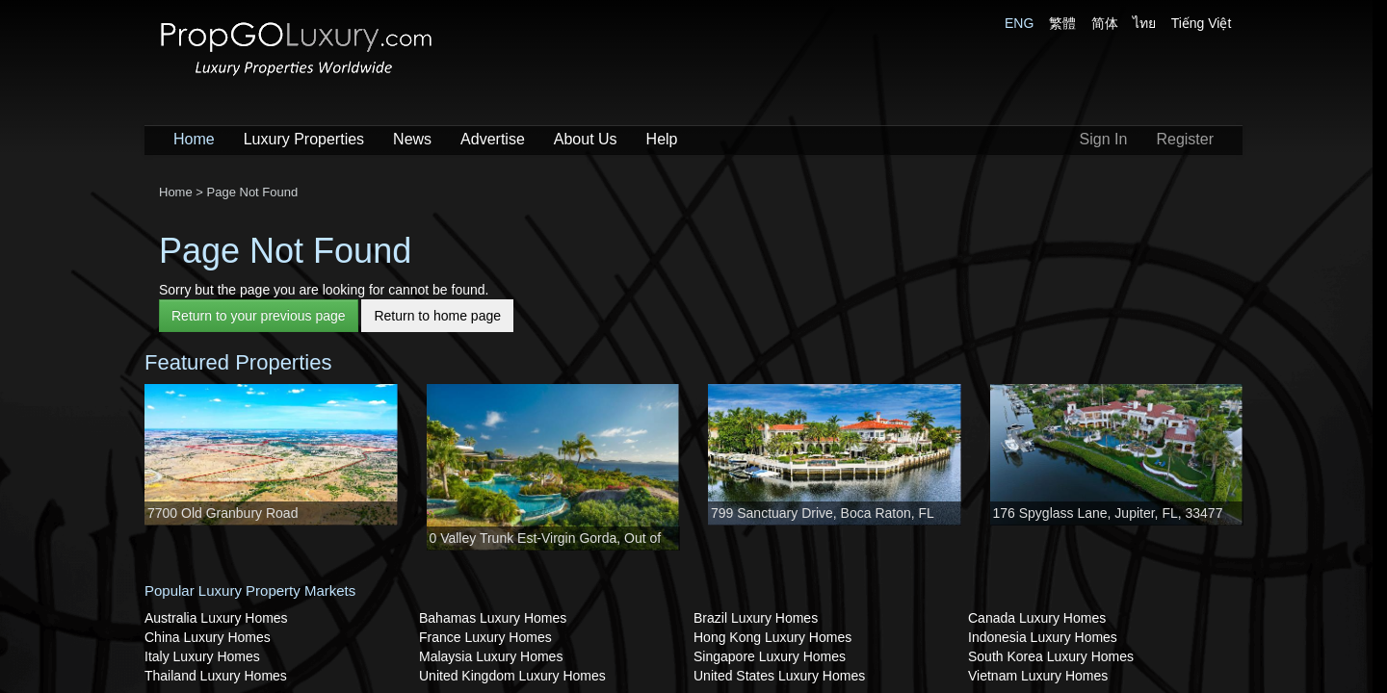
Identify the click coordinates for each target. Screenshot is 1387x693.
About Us (585, 139)
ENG (1019, 23)
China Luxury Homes (207, 637)
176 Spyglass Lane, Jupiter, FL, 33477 (1108, 513)
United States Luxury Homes (779, 675)
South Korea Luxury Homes (1051, 656)
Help (662, 139)
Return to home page (437, 315)
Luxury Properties (304, 139)
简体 (1104, 23)
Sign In (1104, 139)
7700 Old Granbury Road (222, 513)
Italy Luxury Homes (202, 656)
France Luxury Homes (485, 637)
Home (194, 139)
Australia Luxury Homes (216, 618)
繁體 (1062, 23)
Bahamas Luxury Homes (492, 618)
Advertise (492, 139)
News (412, 139)
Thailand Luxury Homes (215, 675)
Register (1185, 139)
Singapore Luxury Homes (770, 656)
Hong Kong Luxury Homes (772, 637)
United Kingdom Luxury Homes (512, 675)
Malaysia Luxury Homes (491, 656)
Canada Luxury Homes (1037, 618)
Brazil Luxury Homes (756, 618)
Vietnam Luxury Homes (1038, 675)
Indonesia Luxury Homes (1042, 637)
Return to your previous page (258, 315)
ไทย (1144, 23)
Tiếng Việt (1201, 23)
